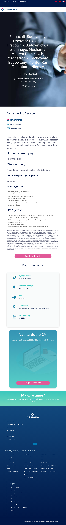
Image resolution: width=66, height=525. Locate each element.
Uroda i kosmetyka (48, 471)
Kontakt (14, 504)
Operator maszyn (30, 468)
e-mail (34, 399)
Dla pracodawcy (17, 490)
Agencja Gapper (54, 521)
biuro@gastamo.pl (11, 439)
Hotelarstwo (11, 462)
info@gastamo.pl (15, 128)
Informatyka (11, 465)
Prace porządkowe (31, 471)
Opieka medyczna (30, 477)
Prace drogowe (12, 471)
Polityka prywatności (19, 507)
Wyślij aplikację (33, 256)
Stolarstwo (45, 460)
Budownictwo (12, 454)
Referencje (15, 501)
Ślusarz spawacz (47, 457)
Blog (13, 498)
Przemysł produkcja (49, 454)
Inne (8, 468)
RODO (13, 510)
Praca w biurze (47, 468)
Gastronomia (11, 460)
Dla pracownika (17, 493)
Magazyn (27, 454)
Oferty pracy (16, 496)
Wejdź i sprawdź (33, 382)
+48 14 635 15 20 (10, 436)
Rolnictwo (45, 462)
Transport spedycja (48, 465)
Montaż (27, 474)
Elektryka (10, 457)
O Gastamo (15, 487)
